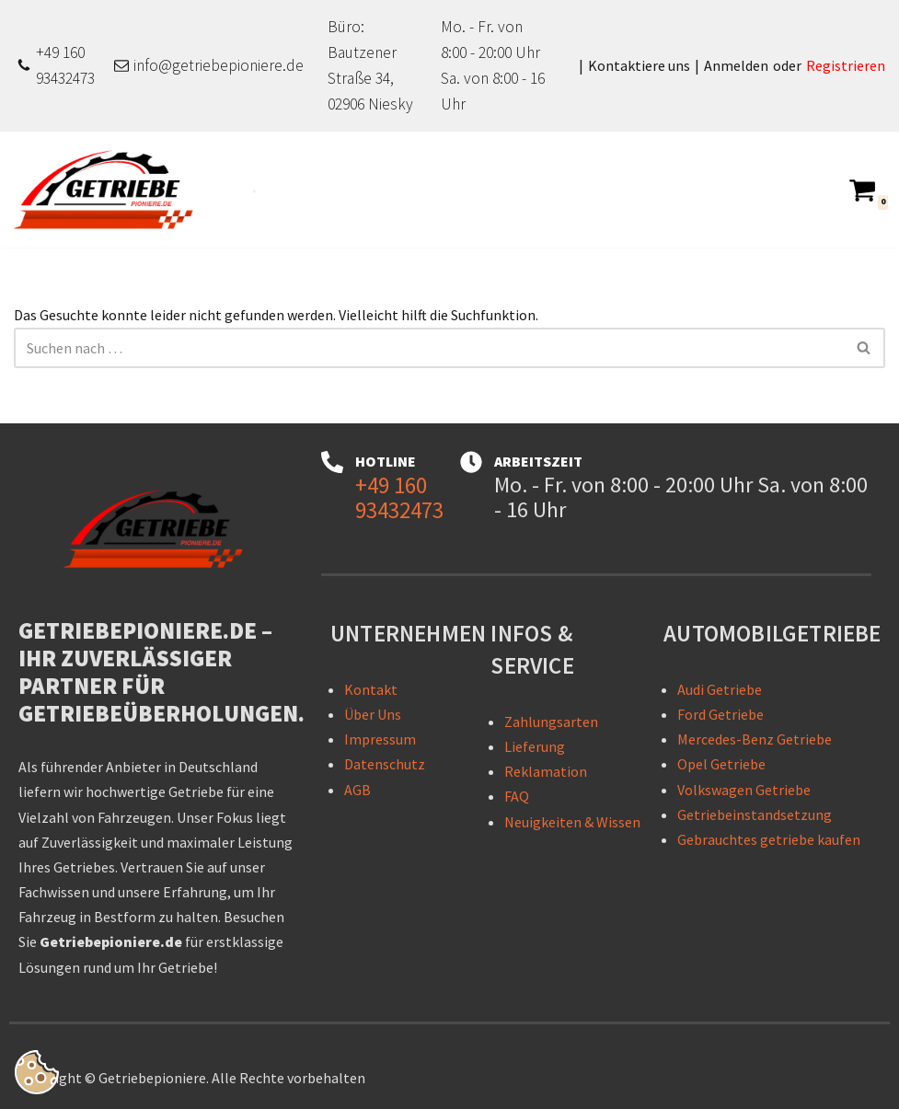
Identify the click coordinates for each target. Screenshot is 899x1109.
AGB (357, 789)
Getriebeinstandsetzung (754, 814)
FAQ (516, 796)
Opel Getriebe (721, 764)
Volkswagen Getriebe (744, 789)
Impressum (380, 739)
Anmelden (736, 65)
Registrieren (845, 65)
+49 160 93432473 (65, 65)
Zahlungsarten (551, 721)
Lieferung (534, 746)
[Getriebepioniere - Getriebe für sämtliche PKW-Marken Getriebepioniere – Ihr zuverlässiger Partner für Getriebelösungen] (110, 189)
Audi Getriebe (719, 689)
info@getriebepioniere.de (218, 65)
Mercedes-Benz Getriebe (754, 739)
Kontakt (371, 689)
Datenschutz (384, 764)
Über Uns (372, 714)
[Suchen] (429, 348)
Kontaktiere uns (639, 65)
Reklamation (545, 771)
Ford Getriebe (720, 714)
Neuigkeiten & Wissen (572, 822)
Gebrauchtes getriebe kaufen (768, 839)
